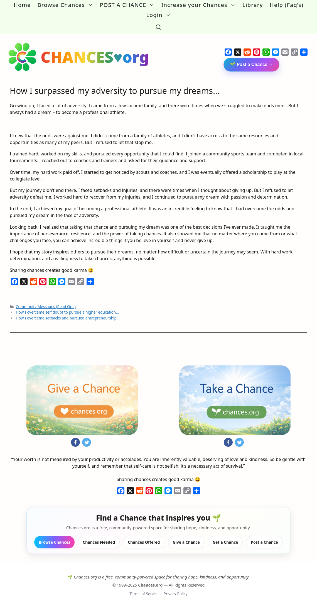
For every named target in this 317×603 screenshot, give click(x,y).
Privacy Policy (176, 589)
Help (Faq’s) (286, 5)
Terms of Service (143, 589)
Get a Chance (225, 537)
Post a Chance (264, 537)
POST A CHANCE (129, 5)
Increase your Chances (200, 5)
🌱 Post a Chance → (251, 60)
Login (160, 15)
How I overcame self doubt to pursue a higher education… (67, 308)
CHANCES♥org (95, 52)
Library (252, 5)
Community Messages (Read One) (46, 302)
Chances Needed (99, 537)
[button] (159, 25)
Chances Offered (144, 537)
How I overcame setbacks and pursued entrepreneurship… (68, 313)
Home (22, 5)
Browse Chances (67, 5)
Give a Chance (186, 537)
